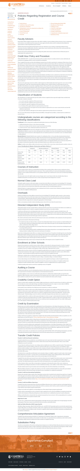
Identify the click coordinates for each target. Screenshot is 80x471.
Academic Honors (11, 62)
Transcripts (10, 60)
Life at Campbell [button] (56, 6)
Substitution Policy (55, 34)
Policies (20, 465)
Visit (40, 446)
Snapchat (70, 456)
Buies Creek (10, 461)
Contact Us (61, 461)
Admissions (10, 29)
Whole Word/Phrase (12, 17)
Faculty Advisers (23, 23)
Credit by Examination (56, 29)
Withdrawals (10, 67)
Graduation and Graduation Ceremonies (11, 52)
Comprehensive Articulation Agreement (59, 33)
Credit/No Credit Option (56, 28)
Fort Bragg (21, 461)
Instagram (65, 456)
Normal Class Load (24, 32)
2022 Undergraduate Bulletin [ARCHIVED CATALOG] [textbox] (58, 11)
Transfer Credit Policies (56, 31)
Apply (32, 446)
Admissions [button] (41, 6)
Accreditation (10, 27)
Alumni (70, 3)
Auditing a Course (55, 26)
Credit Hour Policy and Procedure (27, 25)
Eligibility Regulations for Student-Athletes (11, 74)
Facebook (57, 456)
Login (67, 0)
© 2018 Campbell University (13, 465)
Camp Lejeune (15, 461)
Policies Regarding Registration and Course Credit (12, 57)
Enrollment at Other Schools (57, 25)
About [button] (69, 6)
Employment (69, 461)
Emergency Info (32, 465)
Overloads (22, 34)
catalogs (26, 469)
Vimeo (67, 456)
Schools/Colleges (11, 81)
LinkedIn (62, 456)
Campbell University (16, 4)
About (65, 461)
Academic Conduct (12, 69)
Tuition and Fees (11, 37)
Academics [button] (48, 6)
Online (29, 461)
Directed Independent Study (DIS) (58, 23)
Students (52, 3)
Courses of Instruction (24, 31)
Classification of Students (25, 26)
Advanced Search (11, 19)
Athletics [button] (64, 6)
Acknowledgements (12, 91)
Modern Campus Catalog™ (51, 469)
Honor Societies (11, 71)
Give (48, 446)
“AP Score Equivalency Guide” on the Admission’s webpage (45, 317)
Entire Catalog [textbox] (10, 14)
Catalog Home (11, 22)
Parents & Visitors (65, 3)
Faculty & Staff (58, 3)
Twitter (59, 456)
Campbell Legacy (11, 25)
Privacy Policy (25, 465)
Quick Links (60, 0)
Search (70, 1)
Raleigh (25, 461)
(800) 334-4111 (29, 457)
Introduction (10, 23)
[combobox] (61, 11)
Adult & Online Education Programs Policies (11, 84)
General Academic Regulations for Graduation (11, 48)
